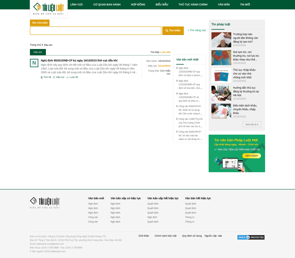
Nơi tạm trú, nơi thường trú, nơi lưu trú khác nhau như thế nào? (246, 56)
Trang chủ (35, 44)
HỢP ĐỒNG (138, 4)
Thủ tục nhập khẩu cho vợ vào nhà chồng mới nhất (244, 73)
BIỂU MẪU (162, 4)
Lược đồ (72, 77)
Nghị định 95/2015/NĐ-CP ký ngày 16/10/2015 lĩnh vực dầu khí (79, 60)
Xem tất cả (252, 124)
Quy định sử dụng (192, 236)
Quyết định (152, 203)
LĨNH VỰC (76, 4)
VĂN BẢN (224, 4)
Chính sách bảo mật (165, 236)
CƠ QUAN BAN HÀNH (107, 4)
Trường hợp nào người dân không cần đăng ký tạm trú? (245, 38)
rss (220, 236)
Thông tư (189, 217)
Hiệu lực (59, 77)
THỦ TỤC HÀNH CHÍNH (193, 4)
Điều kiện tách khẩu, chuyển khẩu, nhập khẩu (245, 109)
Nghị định (93, 203)
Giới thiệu (144, 236)
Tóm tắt (46, 77)
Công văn (93, 217)
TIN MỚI (245, 4)
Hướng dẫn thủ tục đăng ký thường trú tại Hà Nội (246, 91)
